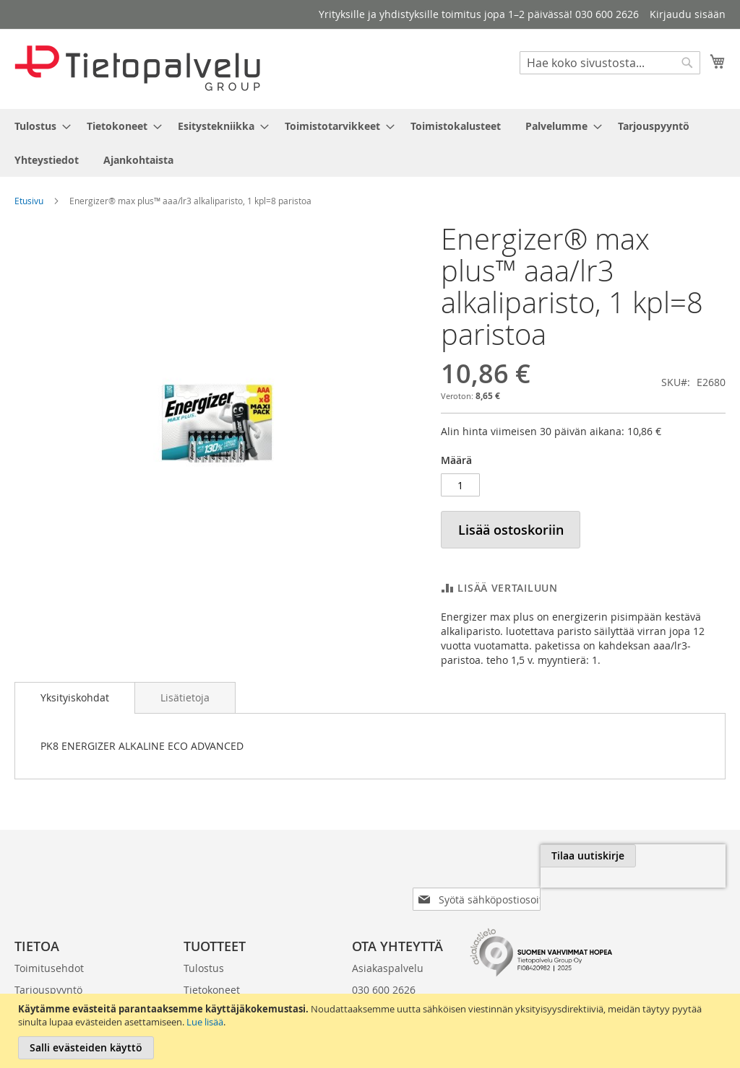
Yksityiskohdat (74, 697)
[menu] (370, 143)
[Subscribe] (677, 855)
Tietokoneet (212, 966)
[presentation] (563, 889)
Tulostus (204, 945)
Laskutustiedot (49, 988)
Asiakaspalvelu (387, 945)
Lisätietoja (185, 697)
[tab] (74, 698)
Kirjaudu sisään (688, 14)
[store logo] (137, 68)
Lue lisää (204, 1021)
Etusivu (28, 200)
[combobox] (610, 62)
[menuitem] (38, 126)
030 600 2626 (384, 966)
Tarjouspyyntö (48, 966)
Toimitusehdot (49, 945)
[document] (372, 1030)
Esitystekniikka (219, 988)
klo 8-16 (371, 988)
